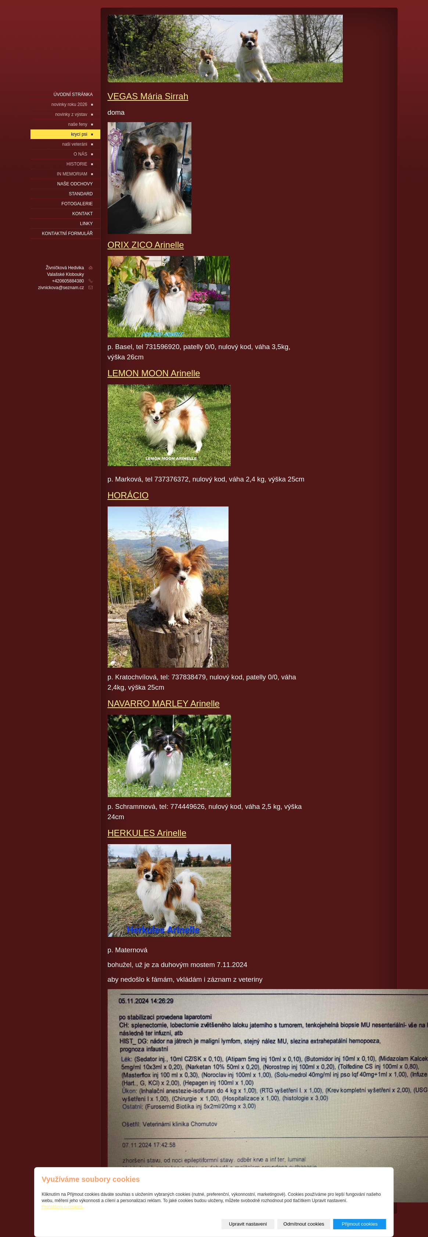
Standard (81, 193)
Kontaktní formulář (67, 233)
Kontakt (82, 213)
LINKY (86, 223)
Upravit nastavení (248, 1224)
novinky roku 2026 (69, 104)
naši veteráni (74, 144)
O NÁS (80, 154)
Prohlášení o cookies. (63, 1206)
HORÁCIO (128, 495)
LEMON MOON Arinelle (154, 373)
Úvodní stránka (73, 94)
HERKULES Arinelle (147, 833)
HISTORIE (76, 164)
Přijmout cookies (360, 1224)
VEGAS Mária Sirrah (148, 96)
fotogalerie (77, 203)
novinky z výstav (71, 114)
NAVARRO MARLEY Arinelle (164, 703)
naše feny (77, 124)
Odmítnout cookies (303, 1224)
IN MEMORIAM (72, 174)
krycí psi (79, 134)
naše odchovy (75, 183)
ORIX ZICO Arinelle (146, 245)
